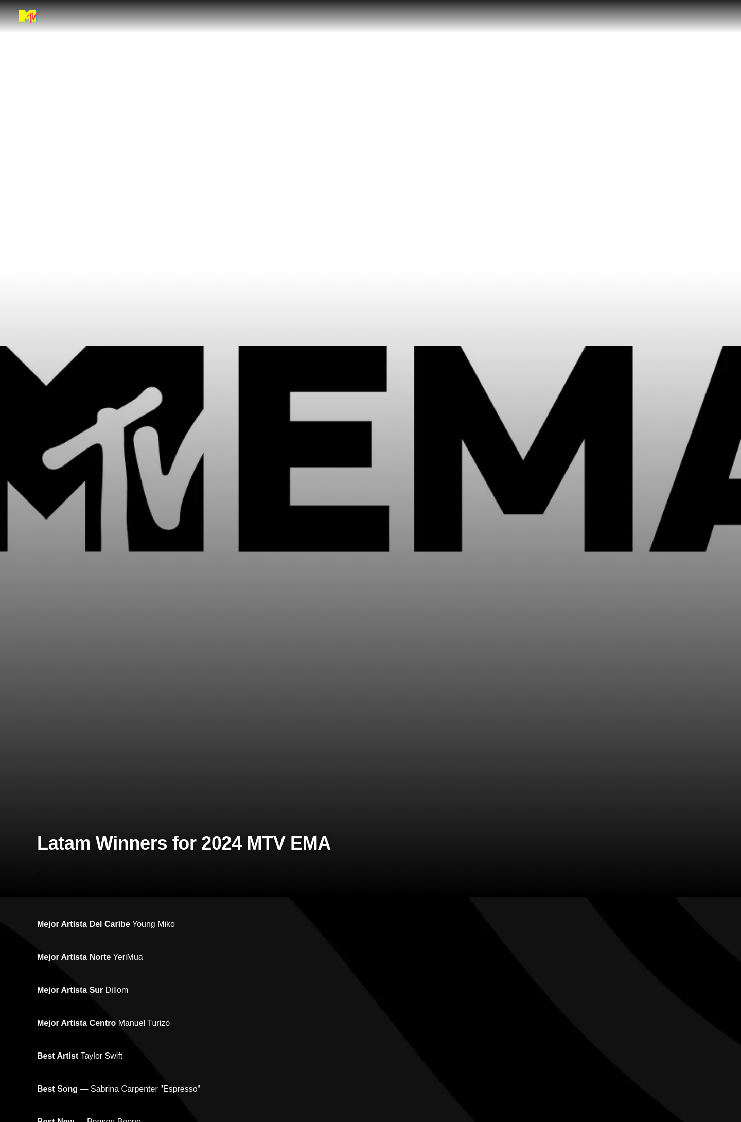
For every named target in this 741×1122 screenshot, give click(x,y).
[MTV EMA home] (29, 16)
